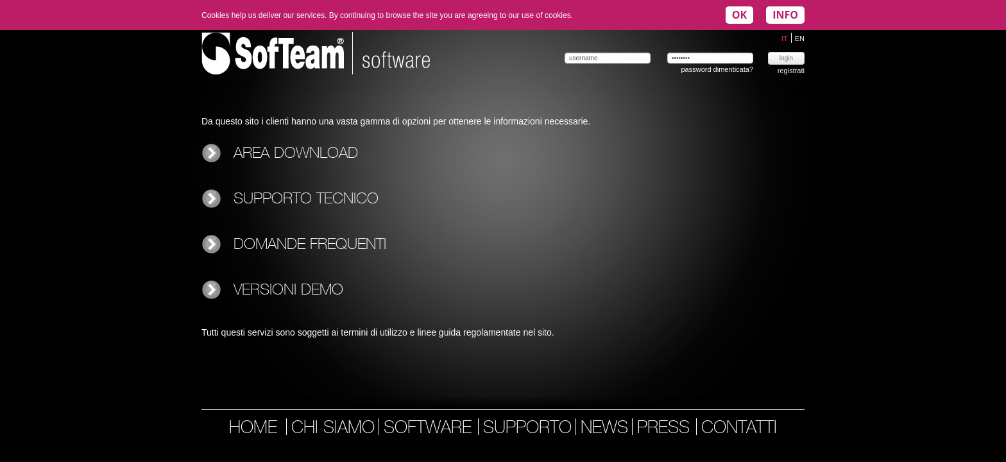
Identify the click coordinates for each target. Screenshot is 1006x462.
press (666, 428)
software (430, 428)
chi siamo (333, 428)
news (604, 428)
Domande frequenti (310, 245)
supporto (527, 428)
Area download (296, 154)
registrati (791, 70)
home (253, 428)
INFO (785, 15)
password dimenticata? (717, 69)
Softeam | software (315, 53)
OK (739, 15)
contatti (739, 428)
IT (785, 38)
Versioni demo (288, 290)
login (786, 58)
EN (800, 38)
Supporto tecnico (306, 199)
